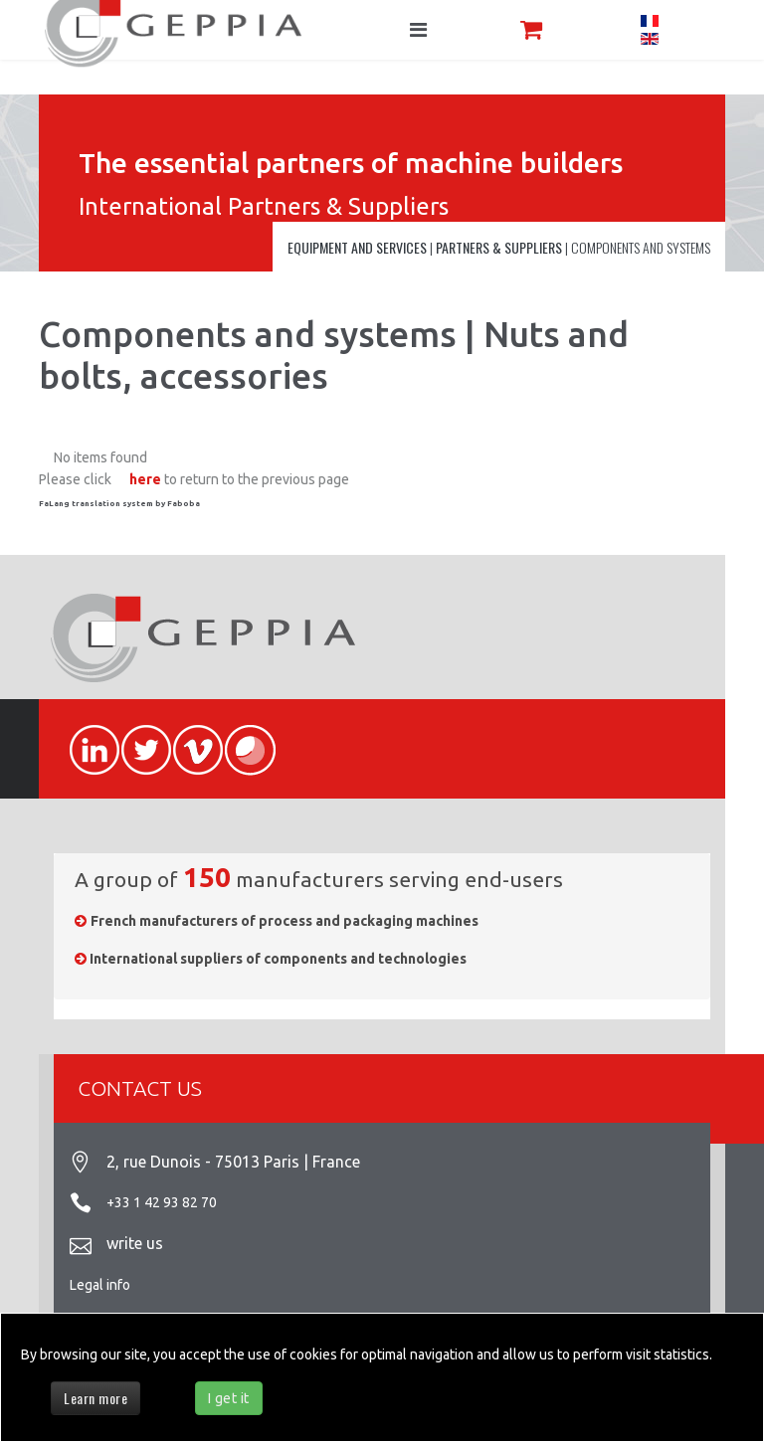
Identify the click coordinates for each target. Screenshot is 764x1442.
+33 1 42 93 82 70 (161, 1202)
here (145, 479)
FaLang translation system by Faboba (119, 503)
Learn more (95, 1397)
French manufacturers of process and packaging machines (284, 921)
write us (134, 1243)
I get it (229, 1398)
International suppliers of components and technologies (278, 959)
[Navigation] (418, 30)
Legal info (100, 1285)
